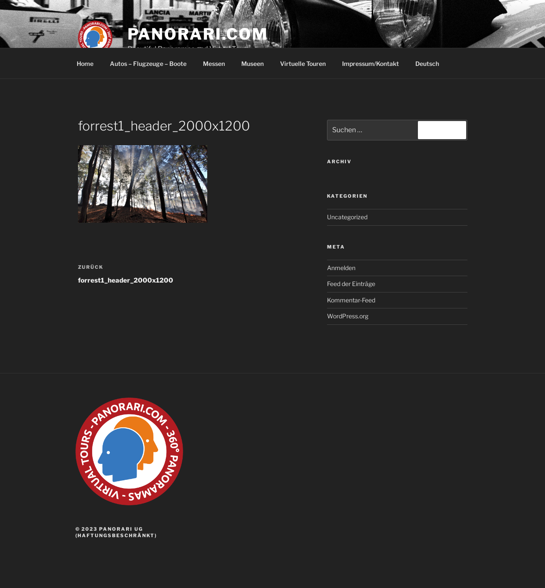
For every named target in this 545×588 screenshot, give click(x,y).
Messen (214, 63)
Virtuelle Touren (303, 63)
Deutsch (431, 63)
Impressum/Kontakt (370, 63)
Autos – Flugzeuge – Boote (148, 63)
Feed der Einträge (351, 283)
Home (85, 63)
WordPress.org (347, 316)
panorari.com (198, 34)
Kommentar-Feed (351, 300)
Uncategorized (347, 217)
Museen (252, 63)
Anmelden (341, 267)
